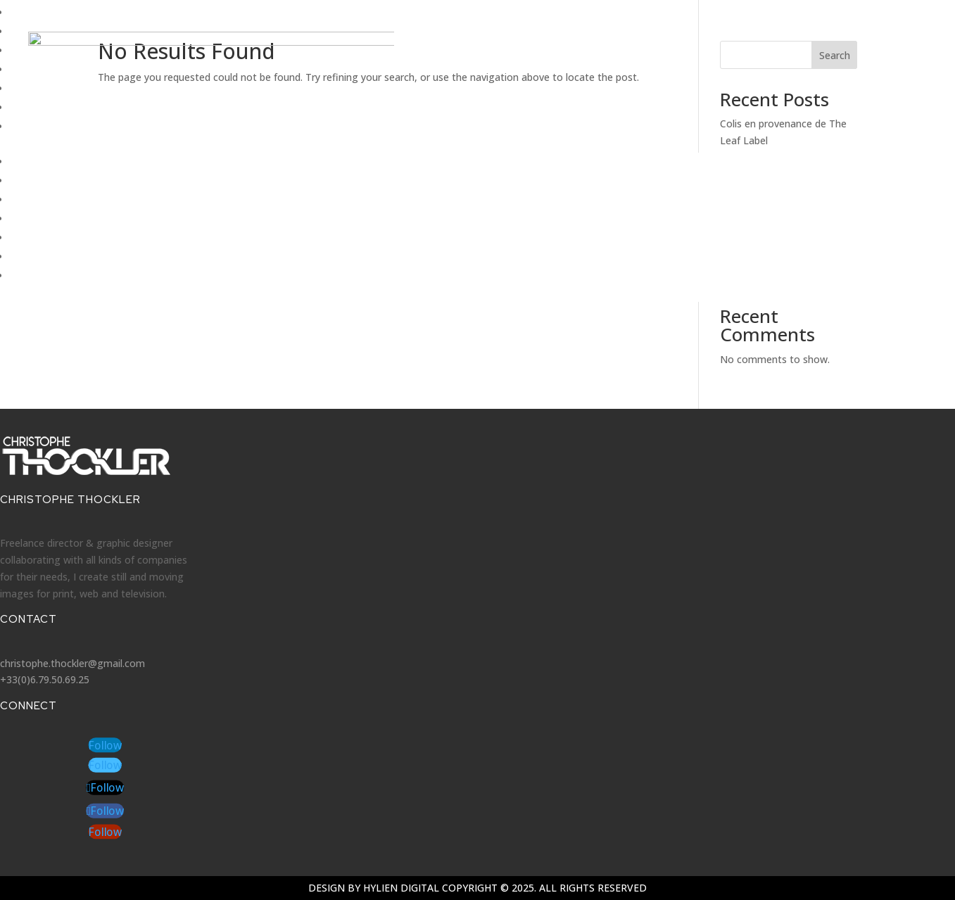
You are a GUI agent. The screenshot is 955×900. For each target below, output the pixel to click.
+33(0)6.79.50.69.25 (44, 679)
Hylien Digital (401, 887)
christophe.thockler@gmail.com (72, 663)
